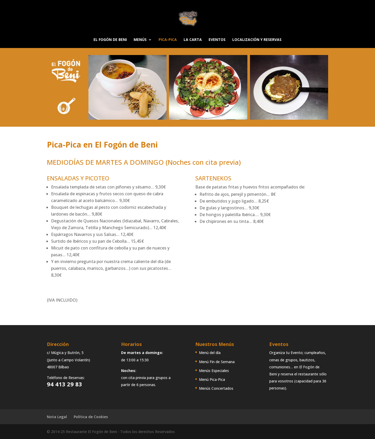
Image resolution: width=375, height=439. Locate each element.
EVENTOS (217, 40)
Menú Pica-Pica (212, 379)
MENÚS (140, 40)
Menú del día (210, 352)
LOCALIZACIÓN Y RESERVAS (257, 40)
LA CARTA (193, 40)
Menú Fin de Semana (217, 361)
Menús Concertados (216, 388)
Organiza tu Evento (286, 352)
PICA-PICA (168, 40)
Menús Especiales (214, 370)
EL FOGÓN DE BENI (110, 40)
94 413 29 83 (64, 384)
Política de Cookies (91, 416)
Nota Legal (57, 416)
